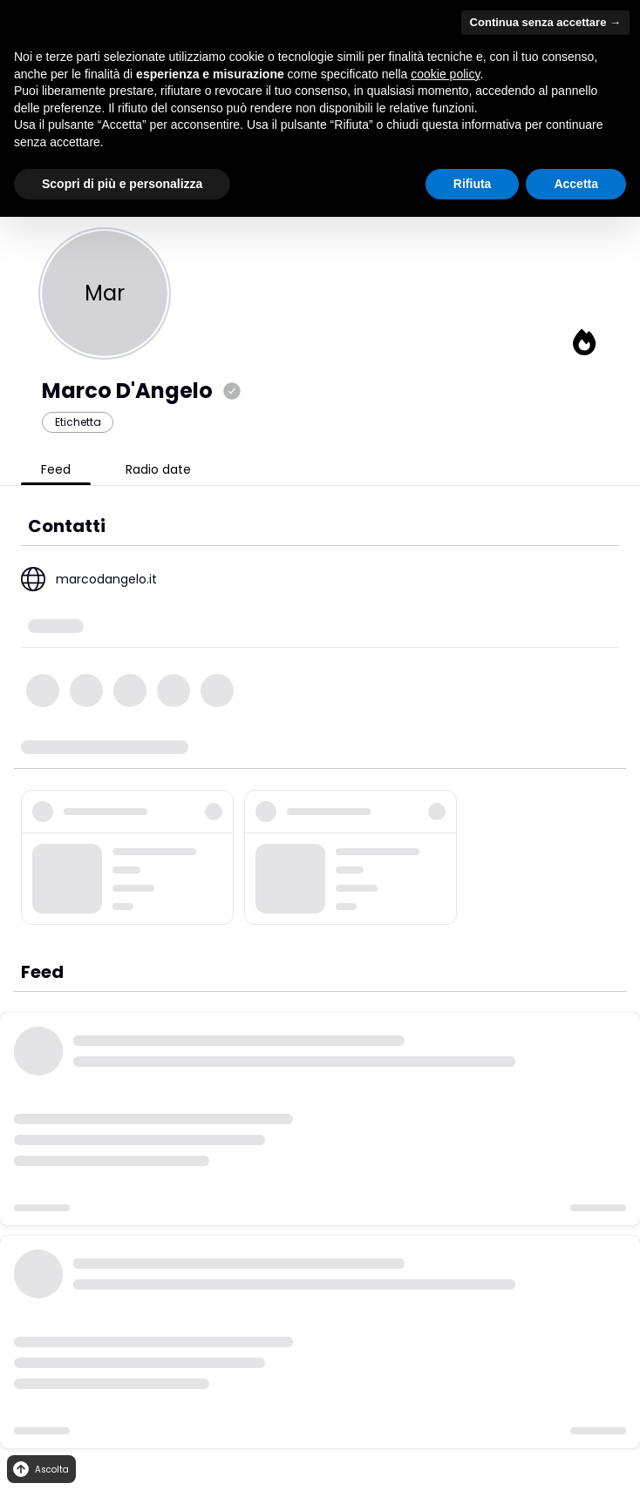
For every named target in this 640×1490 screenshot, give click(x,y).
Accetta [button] (576, 184)
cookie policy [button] (445, 74)
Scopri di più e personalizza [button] (122, 184)
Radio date (158, 469)
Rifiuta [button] (472, 184)
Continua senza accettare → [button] (545, 22)
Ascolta (39, 1469)
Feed (56, 469)
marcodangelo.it (106, 579)
